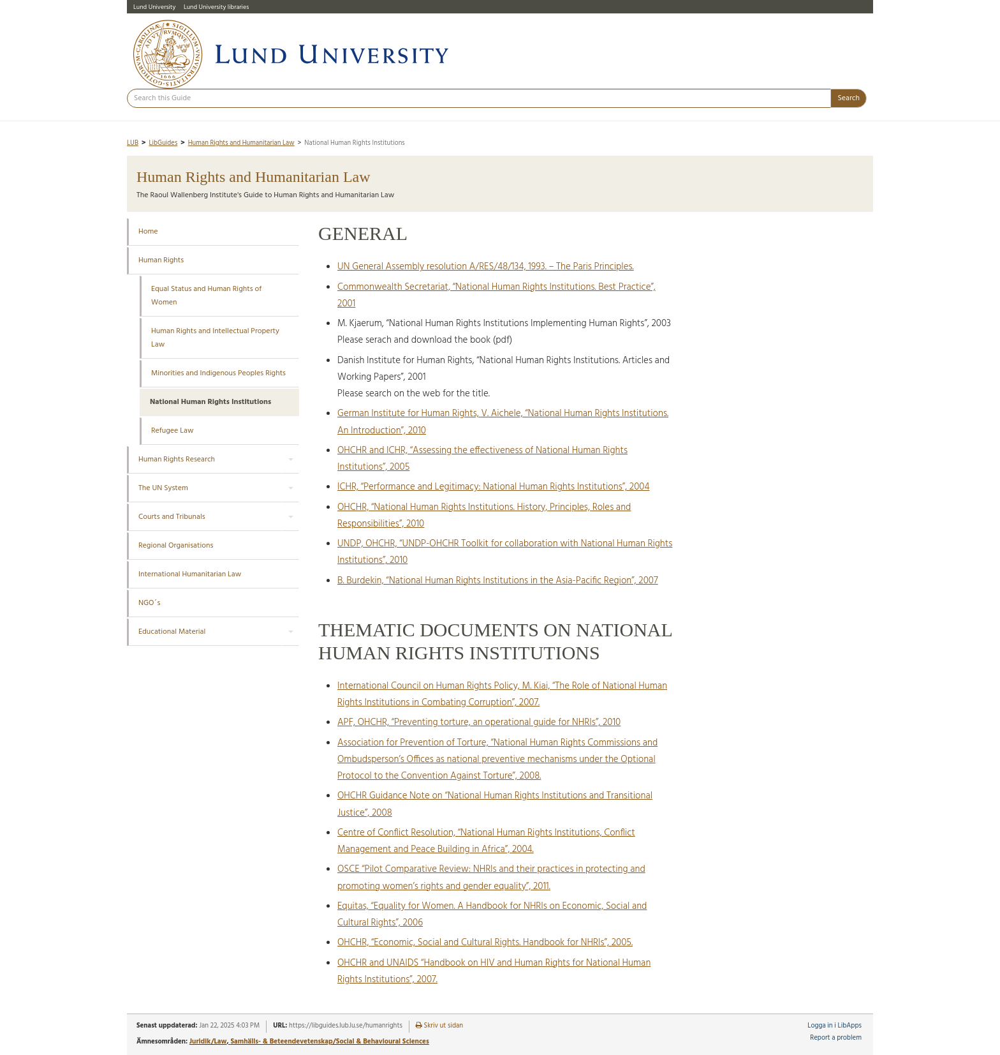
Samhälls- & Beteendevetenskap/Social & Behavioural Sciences (329, 1041)
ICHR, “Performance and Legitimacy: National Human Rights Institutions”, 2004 (493, 487)
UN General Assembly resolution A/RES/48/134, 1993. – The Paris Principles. (485, 266)
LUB (132, 143)
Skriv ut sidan (439, 1026)
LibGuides (163, 143)
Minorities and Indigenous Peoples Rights (218, 373)
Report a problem (836, 1038)
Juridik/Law (208, 1041)
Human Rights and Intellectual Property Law (215, 338)
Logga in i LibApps (834, 1026)
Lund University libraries (216, 7)
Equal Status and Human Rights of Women (206, 296)
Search (848, 98)
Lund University (154, 7)
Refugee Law (172, 430)
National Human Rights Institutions (210, 402)
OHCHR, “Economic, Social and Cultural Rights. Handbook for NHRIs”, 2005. (485, 942)
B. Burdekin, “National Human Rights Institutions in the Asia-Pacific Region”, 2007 (497, 580)
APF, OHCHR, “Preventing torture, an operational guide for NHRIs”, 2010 (479, 722)
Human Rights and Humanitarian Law (241, 143)
